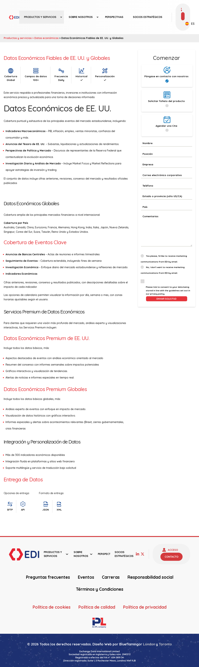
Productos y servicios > (19, 38)
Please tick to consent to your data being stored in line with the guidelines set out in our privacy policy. (168, 290)
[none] (188, 23)
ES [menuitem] (193, 23)
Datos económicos (46, 38)
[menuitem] (188, 23)
